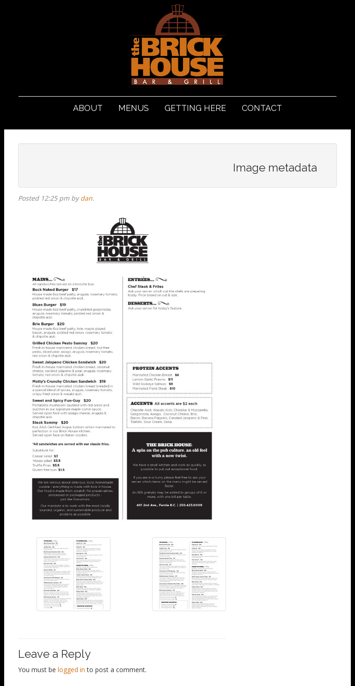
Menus (133, 108)
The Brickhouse (177, 47)
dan (86, 198)
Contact (262, 108)
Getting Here (195, 108)
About (88, 108)
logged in (71, 669)
